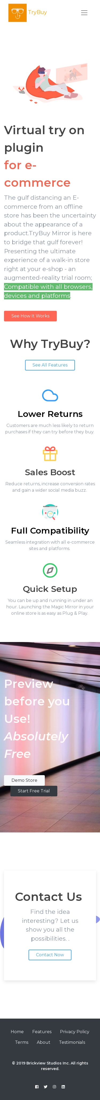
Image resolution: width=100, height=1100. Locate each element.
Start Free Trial (34, 790)
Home (17, 1031)
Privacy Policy (74, 1031)
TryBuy (27, 12)
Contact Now (50, 954)
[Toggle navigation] (84, 12)
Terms (21, 1042)
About (43, 1042)
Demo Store (24, 780)
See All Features (50, 365)
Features (41, 1031)
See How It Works (30, 315)
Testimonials (72, 1042)
